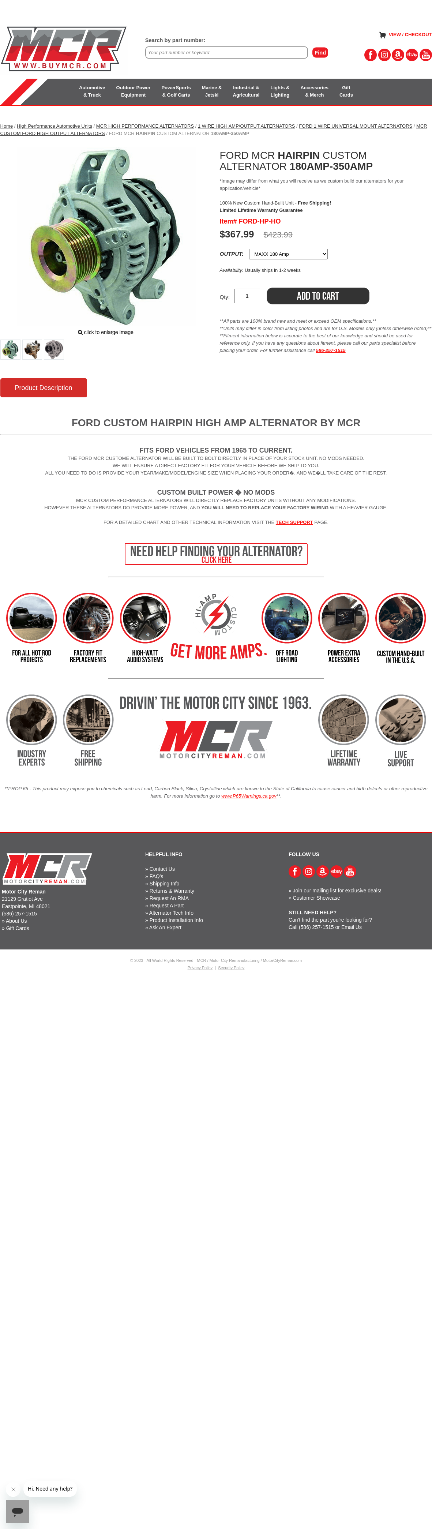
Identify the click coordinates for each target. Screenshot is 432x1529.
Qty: (225, 297)
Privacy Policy (200, 968)
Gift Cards (17, 928)
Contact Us (162, 869)
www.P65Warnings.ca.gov (249, 796)
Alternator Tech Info (171, 913)
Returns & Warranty (172, 891)
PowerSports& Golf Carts (176, 91)
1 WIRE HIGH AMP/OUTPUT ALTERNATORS (246, 126)
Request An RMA (169, 898)
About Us (16, 921)
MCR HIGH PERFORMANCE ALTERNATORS (145, 126)
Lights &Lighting (279, 91)
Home (6, 126)
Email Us (351, 927)
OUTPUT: (232, 254)
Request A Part (167, 905)
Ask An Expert (165, 927)
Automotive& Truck (92, 91)
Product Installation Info (176, 920)
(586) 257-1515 (19, 914)
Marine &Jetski (212, 91)
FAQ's (157, 876)
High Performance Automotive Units (54, 126)
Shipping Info (165, 884)
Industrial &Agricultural (246, 91)
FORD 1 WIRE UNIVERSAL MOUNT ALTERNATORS (355, 126)
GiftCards (346, 91)
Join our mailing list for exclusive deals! (337, 890)
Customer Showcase (316, 898)
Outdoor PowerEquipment (133, 91)
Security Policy (231, 968)
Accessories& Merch (314, 91)
